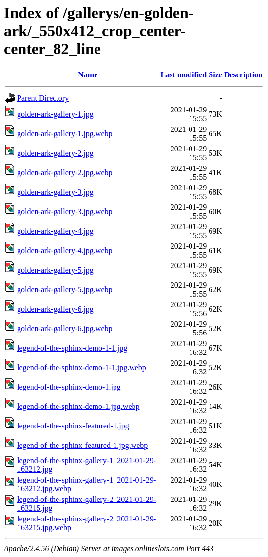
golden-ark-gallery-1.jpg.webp (64, 134)
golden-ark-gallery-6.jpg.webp (64, 328)
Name (87, 75)
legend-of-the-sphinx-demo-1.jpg (69, 387)
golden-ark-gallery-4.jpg (55, 231)
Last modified (184, 75)
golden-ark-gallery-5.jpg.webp (64, 289)
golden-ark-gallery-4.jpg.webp (64, 250)
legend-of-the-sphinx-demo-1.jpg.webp (78, 406)
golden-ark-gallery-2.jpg (55, 153)
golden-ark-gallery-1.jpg (55, 114)
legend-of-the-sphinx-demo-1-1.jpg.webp (81, 367)
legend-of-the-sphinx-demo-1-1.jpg (72, 348)
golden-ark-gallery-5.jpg (55, 270)
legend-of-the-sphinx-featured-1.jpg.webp (82, 445)
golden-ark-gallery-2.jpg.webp (64, 172)
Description (243, 75)
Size (215, 75)
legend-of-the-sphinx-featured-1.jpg (73, 426)
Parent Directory (43, 98)
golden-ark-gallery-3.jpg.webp (64, 211)
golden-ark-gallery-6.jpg (55, 309)
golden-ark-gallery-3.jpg (55, 192)
